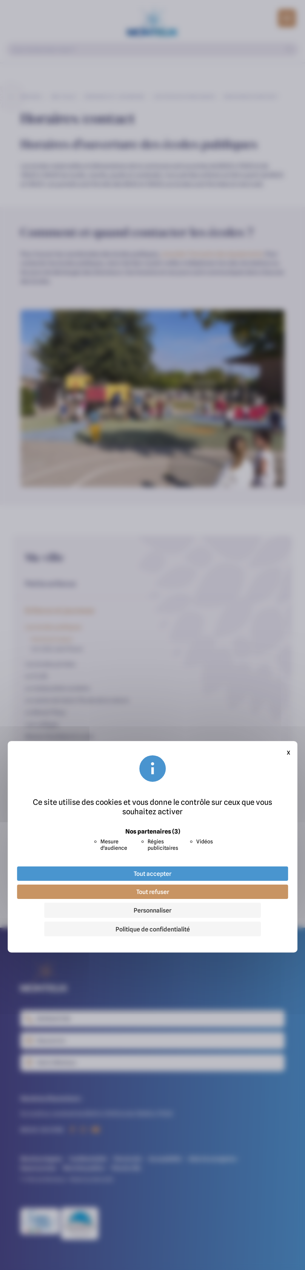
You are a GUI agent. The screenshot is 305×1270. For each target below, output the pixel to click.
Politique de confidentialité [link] (153, 929)
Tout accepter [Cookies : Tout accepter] (152, 873)
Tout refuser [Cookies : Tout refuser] (152, 892)
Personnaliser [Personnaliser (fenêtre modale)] (152, 910)
